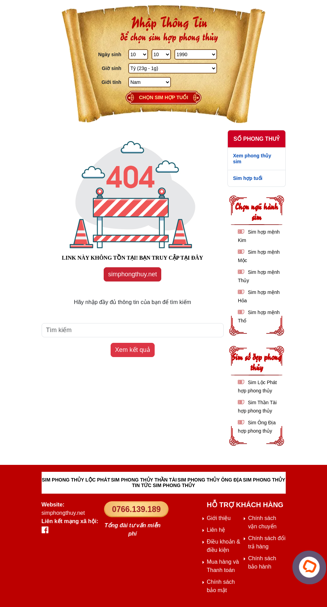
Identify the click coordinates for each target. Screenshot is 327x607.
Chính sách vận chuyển (262, 522)
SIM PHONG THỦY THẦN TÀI (144, 480)
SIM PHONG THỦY (264, 480)
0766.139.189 (136, 509)
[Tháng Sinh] (161, 54)
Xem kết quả (132, 349)
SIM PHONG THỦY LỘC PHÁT (76, 480)
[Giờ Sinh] (172, 68)
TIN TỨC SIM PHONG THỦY (163, 485)
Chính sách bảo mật (221, 586)
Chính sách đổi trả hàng (266, 542)
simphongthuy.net (132, 274)
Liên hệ (216, 530)
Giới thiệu (219, 518)
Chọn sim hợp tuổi (163, 97)
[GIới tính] (149, 82)
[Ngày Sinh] (138, 54)
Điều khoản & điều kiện (223, 546)
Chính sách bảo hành (262, 562)
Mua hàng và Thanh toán (223, 566)
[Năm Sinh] (195, 54)
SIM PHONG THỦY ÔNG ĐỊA (210, 480)
